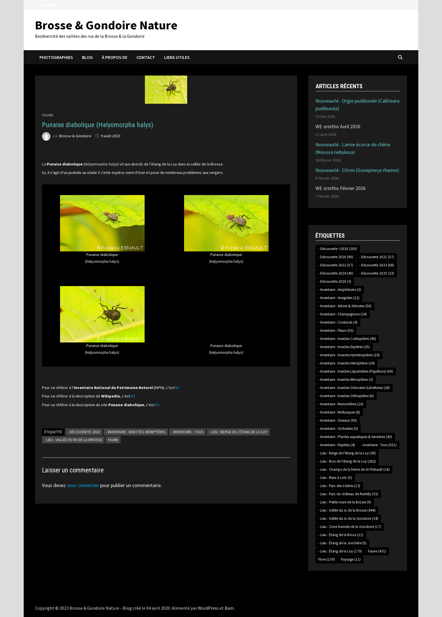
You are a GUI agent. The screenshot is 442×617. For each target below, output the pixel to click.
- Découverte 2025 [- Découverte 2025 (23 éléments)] (376, 273)
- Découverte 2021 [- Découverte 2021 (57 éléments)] (376, 257)
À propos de (114, 57)
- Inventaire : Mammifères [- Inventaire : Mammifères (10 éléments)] (340, 404)
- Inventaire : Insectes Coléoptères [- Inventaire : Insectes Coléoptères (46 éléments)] (347, 338)
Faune (47, 115)
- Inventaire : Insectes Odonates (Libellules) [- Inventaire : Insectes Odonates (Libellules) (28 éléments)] (354, 387)
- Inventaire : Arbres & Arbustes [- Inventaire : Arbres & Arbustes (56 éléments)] (345, 306)
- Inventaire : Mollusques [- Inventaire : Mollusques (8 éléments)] (339, 412)
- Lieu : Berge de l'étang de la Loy (238, 431)
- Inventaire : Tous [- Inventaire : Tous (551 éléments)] (379, 445)
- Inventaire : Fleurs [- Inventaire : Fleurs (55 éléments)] (335, 330)
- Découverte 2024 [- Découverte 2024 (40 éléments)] (335, 273)
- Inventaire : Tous (187, 431)
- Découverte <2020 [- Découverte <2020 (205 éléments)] (337, 248)
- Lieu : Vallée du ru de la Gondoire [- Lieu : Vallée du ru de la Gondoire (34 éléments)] (348, 518)
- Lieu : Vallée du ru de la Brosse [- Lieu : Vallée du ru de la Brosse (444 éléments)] (346, 510)
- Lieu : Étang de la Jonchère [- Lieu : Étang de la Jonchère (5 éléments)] (342, 543)
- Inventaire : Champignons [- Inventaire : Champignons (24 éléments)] (342, 314)
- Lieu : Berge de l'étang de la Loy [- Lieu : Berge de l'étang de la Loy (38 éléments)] (347, 453)
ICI (177, 387)
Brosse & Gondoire (75, 135)
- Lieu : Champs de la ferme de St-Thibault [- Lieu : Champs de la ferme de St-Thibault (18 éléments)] (354, 469)
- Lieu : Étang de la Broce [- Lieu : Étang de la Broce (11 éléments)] (340, 534)
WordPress (208, 608)
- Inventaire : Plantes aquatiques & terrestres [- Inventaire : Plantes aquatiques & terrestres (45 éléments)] (355, 436)
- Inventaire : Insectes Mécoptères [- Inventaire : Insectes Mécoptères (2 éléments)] (345, 379)
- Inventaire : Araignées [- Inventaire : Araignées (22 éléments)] (338, 297)
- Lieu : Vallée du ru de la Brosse (73, 439)
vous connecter (83, 485)
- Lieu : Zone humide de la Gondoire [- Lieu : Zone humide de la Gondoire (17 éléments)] (349, 526)
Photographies (56, 57)
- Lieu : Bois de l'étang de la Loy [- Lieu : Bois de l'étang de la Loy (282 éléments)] (347, 461)
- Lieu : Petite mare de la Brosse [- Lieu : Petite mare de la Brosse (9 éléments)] (344, 502)
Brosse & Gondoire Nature (106, 25)
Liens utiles (177, 57)
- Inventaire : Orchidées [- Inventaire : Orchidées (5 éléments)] (338, 428)
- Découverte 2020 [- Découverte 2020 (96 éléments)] (335, 257)
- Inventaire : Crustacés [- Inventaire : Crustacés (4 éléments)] (337, 322)
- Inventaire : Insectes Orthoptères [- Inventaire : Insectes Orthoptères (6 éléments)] (346, 395)
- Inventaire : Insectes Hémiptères (136, 431)
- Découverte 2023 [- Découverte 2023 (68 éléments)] (376, 265)
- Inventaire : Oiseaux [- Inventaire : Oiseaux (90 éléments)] (337, 420)
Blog (87, 57)
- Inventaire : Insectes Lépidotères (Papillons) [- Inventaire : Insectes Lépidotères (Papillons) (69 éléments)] (355, 371)
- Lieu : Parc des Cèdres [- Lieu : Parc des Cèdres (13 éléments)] (339, 485)
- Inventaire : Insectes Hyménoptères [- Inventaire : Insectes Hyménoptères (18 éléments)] (349, 355)
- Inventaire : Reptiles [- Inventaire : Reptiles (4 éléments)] (336, 445)
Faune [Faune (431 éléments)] (377, 551)
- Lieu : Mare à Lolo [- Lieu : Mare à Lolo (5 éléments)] (335, 477)
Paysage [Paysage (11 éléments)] (351, 559)
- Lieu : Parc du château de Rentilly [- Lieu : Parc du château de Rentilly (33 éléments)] (348, 494)
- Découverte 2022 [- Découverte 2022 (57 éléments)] (335, 265)
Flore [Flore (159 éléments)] (326, 559)
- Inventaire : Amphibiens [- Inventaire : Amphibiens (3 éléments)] (339, 289)
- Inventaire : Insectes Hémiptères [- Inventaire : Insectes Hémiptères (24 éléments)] (346, 363)
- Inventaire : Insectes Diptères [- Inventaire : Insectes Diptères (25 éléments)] (344, 346)
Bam (229, 608)
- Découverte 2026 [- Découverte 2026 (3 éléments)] (334, 281)
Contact (145, 57)
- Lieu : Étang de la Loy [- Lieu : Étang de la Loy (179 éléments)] (340, 551)
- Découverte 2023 (84, 431)
